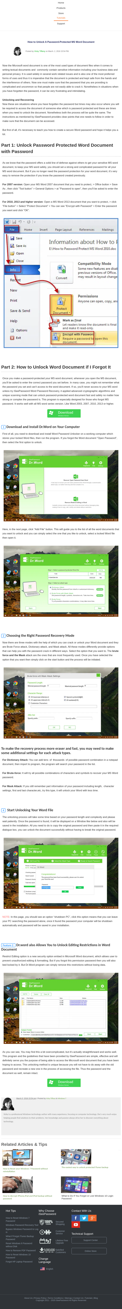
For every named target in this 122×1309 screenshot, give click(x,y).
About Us (28, 1298)
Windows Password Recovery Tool (22, 1225)
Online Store (91, 1251)
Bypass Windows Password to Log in (22, 1230)
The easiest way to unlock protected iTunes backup (85, 1167)
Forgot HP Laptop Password (19, 1261)
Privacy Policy (40, 1298)
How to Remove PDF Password (21, 1250)
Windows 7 (62, 1098)
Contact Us (78, 1298)
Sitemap (68, 1298)
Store (61, 13)
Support (61, 23)
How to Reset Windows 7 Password (17, 1219)
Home (61, 2)
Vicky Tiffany (39, 51)
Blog (96, 1298)
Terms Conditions (55, 1298)
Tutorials (61, 17)
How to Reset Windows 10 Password (18, 1256)
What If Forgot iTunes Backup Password (20, 1237)
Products (61, 8)
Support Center (90, 1240)
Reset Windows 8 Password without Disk (19, 1245)
